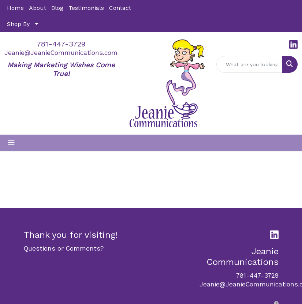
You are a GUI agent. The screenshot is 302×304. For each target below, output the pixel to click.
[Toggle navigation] (11, 143)
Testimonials (86, 7)
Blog (57, 7)
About (37, 7)
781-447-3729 (61, 44)
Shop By (18, 23)
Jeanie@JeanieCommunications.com (61, 52)
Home (15, 7)
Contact (120, 7)
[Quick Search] (249, 64)
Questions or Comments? (64, 248)
